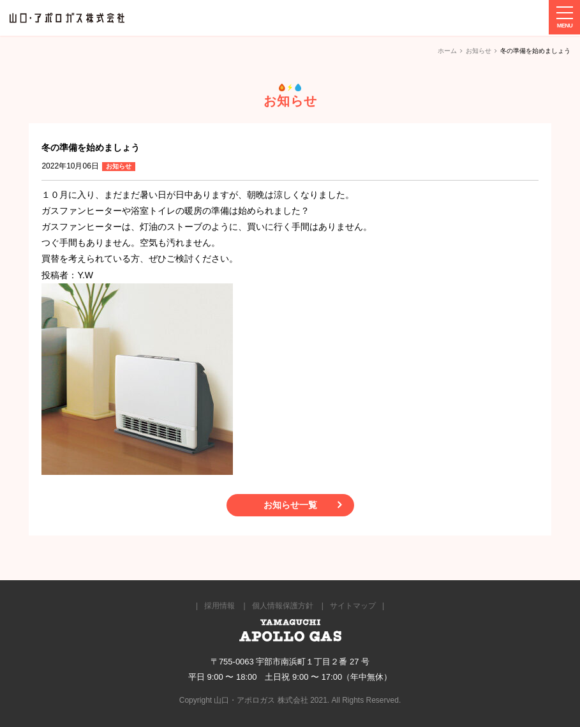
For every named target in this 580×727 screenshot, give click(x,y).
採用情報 (219, 605)
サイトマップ (353, 605)
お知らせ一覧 (290, 505)
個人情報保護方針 (282, 605)
